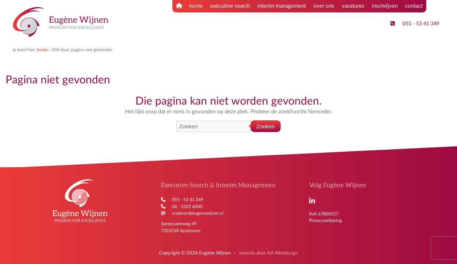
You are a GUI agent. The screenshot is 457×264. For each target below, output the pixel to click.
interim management (281, 6)
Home (42, 50)
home (189, 6)
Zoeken (265, 126)
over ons (323, 6)
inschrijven (385, 6)
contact (414, 6)
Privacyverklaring (325, 220)
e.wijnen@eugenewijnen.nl (198, 213)
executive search (230, 6)
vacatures (353, 6)
